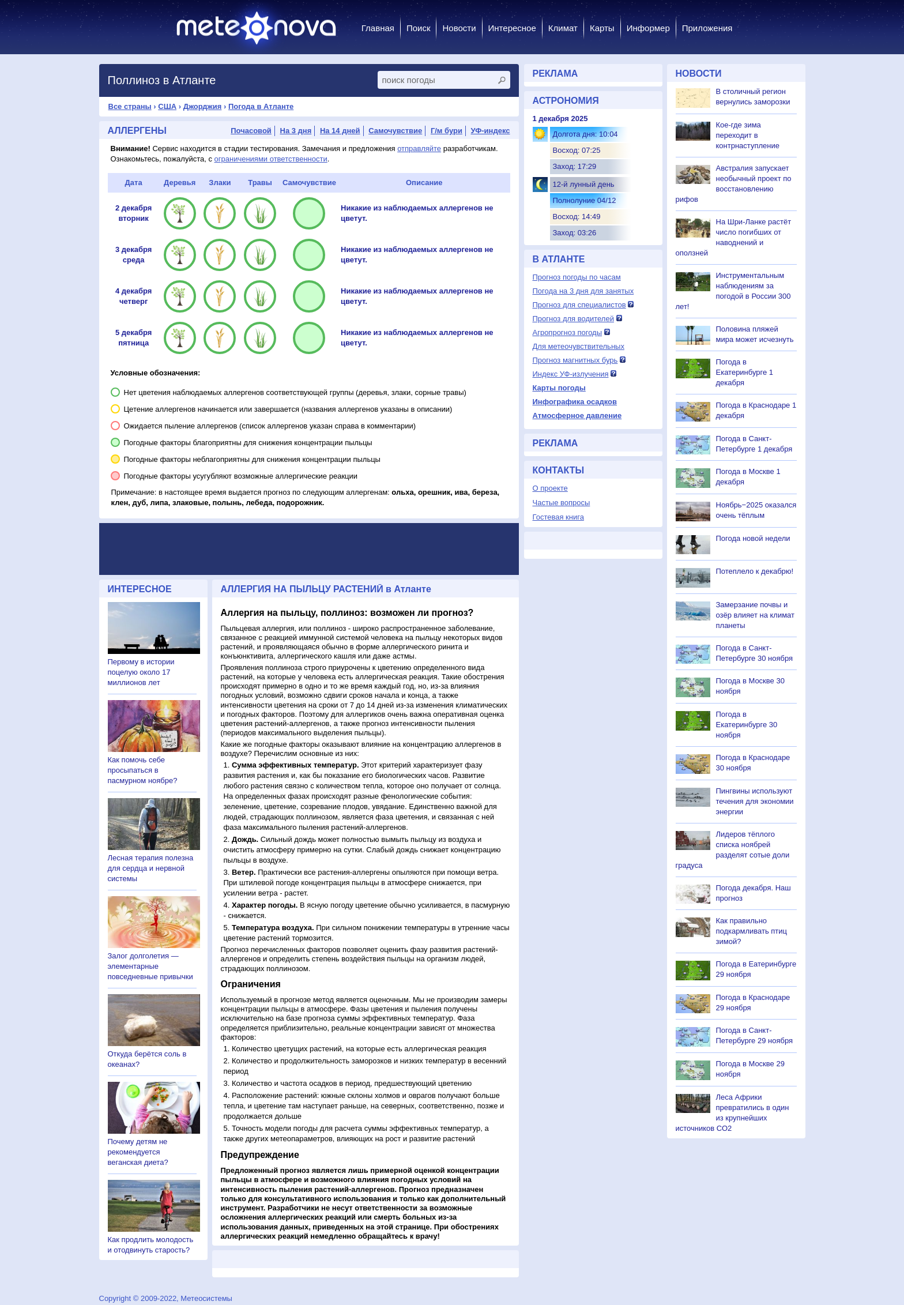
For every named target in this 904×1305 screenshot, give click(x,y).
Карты (602, 28)
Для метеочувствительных (578, 346)
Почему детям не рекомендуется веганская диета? (138, 1152)
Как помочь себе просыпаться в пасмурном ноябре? (143, 770)
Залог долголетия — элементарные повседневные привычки (150, 966)
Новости (459, 28)
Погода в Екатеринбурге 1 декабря (745, 372)
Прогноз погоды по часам (577, 277)
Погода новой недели (753, 538)
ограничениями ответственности (270, 159)
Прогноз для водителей (573, 318)
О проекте (550, 488)
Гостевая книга (558, 517)
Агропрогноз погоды (567, 332)
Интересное (512, 28)
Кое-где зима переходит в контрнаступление (747, 135)
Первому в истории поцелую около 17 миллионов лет (141, 672)
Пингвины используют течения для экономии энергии (755, 801)
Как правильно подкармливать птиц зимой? (752, 931)
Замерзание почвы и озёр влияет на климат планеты (755, 615)
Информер (648, 28)
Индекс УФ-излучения (571, 374)
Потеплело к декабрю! (755, 571)
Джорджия (202, 106)
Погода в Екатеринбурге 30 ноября (747, 724)
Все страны (130, 106)
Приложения (707, 28)
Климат (563, 28)
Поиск (418, 28)
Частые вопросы (561, 502)
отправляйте (419, 148)
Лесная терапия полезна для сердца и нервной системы (151, 868)
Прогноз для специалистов (579, 304)
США (167, 106)
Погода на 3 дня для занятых (583, 291)
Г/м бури (446, 130)
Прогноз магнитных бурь (575, 360)
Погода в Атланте (260, 106)
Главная (377, 28)
